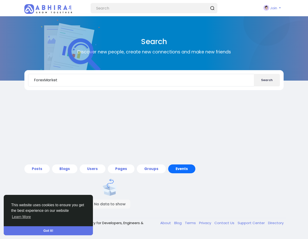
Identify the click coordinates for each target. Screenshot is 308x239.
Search (267, 80)
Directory (276, 222)
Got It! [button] (48, 230)
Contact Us (224, 222)
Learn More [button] (21, 217)
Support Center (252, 222)
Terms (191, 222)
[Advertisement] (154, 127)
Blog (178, 222)
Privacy (205, 222)
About (166, 222)
